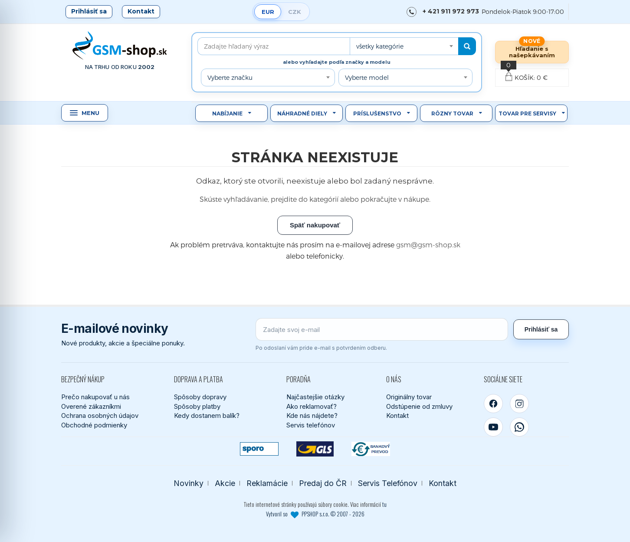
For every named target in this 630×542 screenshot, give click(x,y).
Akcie (225, 483)
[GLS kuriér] (315, 449)
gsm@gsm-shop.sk (428, 244)
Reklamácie (267, 483)
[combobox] (404, 46)
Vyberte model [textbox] (367, 77)
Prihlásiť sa (89, 11)
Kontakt (141, 11)
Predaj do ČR (323, 483)
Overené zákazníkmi (91, 406)
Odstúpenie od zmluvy (419, 406)
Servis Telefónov (387, 483)
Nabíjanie (227, 113)
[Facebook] (493, 403)
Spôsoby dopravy (200, 397)
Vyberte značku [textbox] (230, 77)
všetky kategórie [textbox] (380, 46)
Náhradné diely (302, 113)
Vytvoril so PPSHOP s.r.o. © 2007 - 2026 (315, 513)
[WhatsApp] (519, 427)
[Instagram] (519, 403)
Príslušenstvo (377, 113)
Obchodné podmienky (94, 425)
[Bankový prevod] (370, 448)
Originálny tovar (409, 397)
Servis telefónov (310, 425)
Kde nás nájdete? (312, 415)
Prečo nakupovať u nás (95, 397)
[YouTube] (493, 427)
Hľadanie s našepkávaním (532, 52)
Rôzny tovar (452, 113)
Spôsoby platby (197, 406)
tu (384, 504)
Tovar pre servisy (527, 113)
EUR (268, 11)
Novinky (188, 483)
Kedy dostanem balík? (207, 415)
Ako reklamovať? (311, 406)
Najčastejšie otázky (315, 397)
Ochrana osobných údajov (99, 415)
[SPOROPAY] (259, 449)
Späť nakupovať (315, 225)
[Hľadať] (467, 46)
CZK (294, 11)
